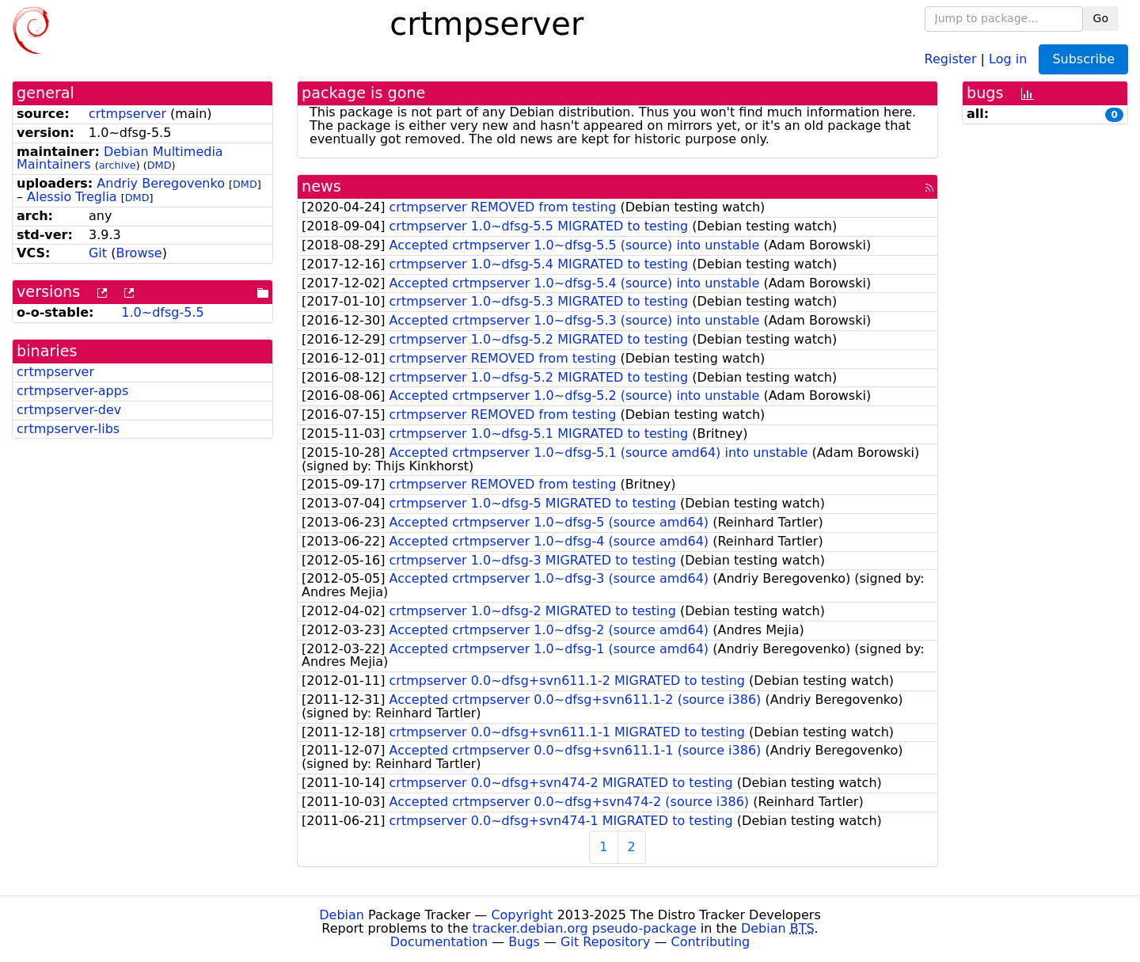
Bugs (524, 941)
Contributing (710, 941)
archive (117, 165)
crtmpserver (127, 113)
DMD (159, 165)
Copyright (522, 914)
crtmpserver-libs (68, 428)
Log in (1008, 58)
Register (951, 58)
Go (1100, 18)
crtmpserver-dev (69, 409)
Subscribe (1083, 59)
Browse (139, 252)
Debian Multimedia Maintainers (120, 158)
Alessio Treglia (72, 196)
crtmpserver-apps (72, 390)
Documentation (439, 941)
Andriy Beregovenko (161, 183)
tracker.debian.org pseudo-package (585, 928)
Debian (341, 914)
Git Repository (605, 941)
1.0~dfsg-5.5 (162, 312)
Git (98, 252)
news (321, 186)
